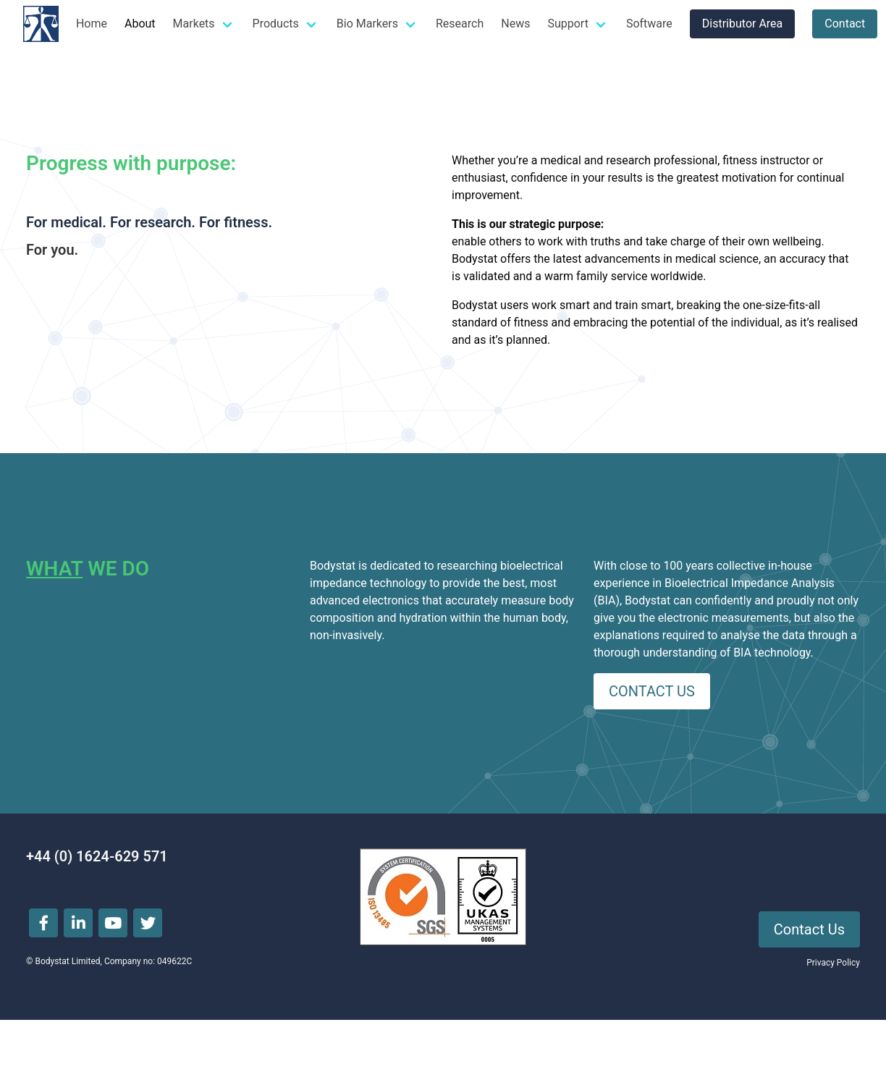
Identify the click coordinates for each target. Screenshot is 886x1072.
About (140, 23)
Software (649, 23)
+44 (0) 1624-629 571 (97, 856)
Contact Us (809, 929)
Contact (844, 23)
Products (276, 23)
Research (460, 23)
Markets (194, 23)
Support (567, 23)
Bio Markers (367, 23)
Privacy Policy (833, 963)
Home (91, 23)
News (515, 23)
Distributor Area (742, 23)
